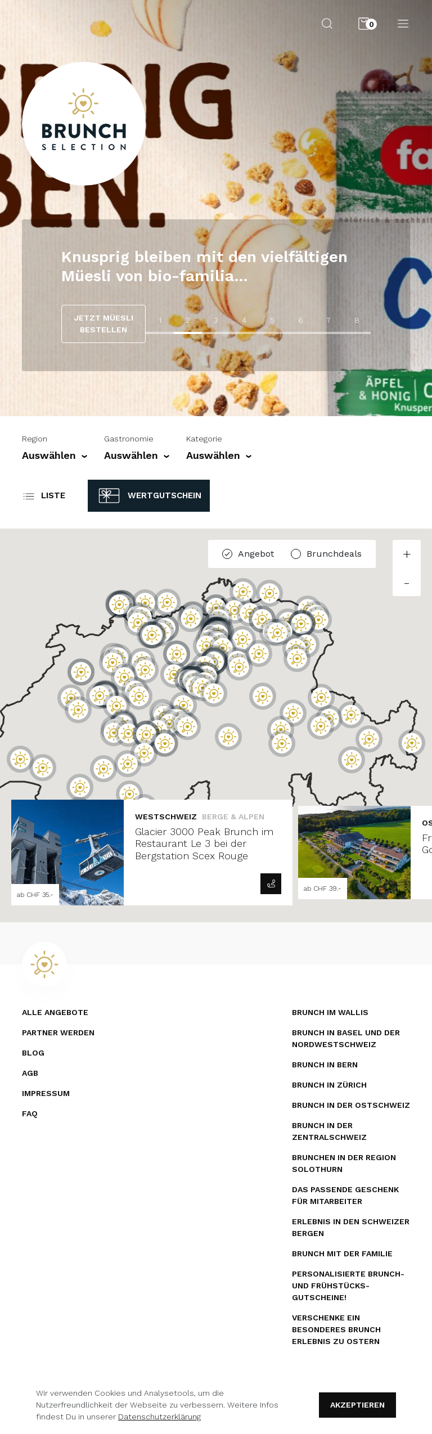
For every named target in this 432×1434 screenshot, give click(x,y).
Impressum (46, 1093)
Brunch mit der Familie (342, 1253)
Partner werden (58, 1032)
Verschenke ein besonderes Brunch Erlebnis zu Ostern (336, 1329)
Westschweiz (166, 816)
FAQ (30, 1113)
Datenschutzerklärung (159, 1416)
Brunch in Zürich (329, 1084)
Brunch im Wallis (330, 1012)
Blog (33, 1052)
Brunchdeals (334, 553)
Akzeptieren (357, 1404)
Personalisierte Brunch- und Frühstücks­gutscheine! (348, 1285)
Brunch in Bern (325, 1064)
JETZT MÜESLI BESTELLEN (103, 323)
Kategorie (204, 438)
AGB (30, 1072)
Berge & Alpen (233, 816)
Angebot (256, 553)
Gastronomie (129, 438)
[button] (79, 787)
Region (34, 438)
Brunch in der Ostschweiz (351, 1105)
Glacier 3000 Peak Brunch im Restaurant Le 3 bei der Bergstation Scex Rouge (204, 844)
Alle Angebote (55, 1012)
